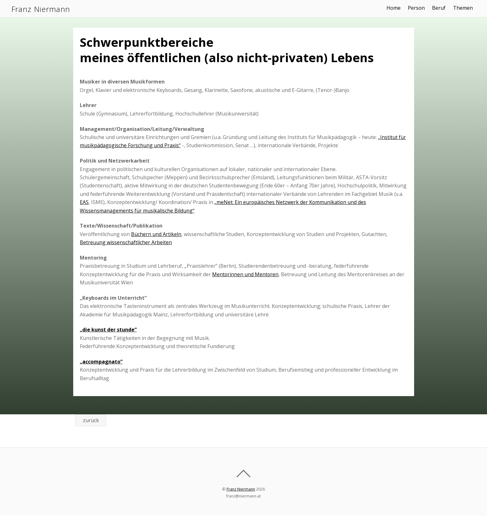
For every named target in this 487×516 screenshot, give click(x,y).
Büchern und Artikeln (156, 234)
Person (418, 7)
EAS (84, 202)
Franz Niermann (241, 489)
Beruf (441, 7)
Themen (465, 7)
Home (396, 7)
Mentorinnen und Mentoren (245, 274)
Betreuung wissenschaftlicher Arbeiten (126, 242)
